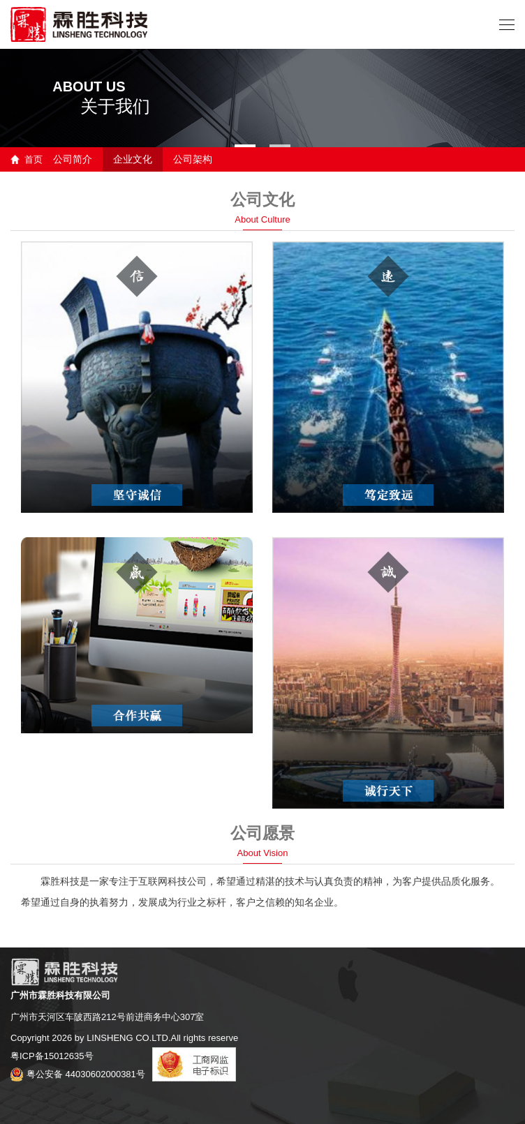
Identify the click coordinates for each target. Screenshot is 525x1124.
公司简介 (72, 159)
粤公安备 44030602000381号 (77, 1074)
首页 (33, 159)
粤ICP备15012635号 (52, 1056)
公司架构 (192, 159)
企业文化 (132, 159)
